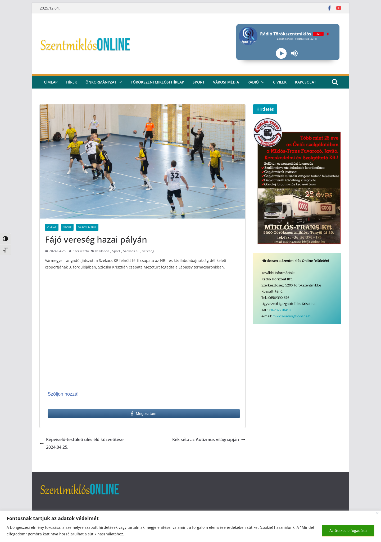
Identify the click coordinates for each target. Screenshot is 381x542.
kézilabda (102, 251)
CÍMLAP (51, 82)
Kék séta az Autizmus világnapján (208, 439)
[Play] (281, 53)
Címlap (51, 227)
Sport (199, 82)
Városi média (226, 82)
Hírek (71, 82)
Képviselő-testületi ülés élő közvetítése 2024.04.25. (82, 443)
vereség (148, 251)
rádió (253, 82)
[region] (190, 526)
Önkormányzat (100, 82)
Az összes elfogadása (348, 530)
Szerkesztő (81, 251)
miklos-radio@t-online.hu (292, 316)
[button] (119, 82)
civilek (280, 82)
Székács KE (131, 251)
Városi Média (87, 227)
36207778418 (280, 310)
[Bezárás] (377, 513)
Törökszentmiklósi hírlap (157, 82)
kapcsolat (305, 82)
